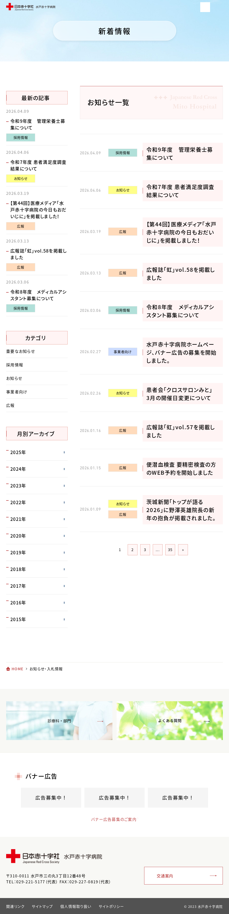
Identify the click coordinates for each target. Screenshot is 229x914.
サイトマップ (42, 906)
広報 (122, 231)
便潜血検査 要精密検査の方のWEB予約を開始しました (181, 468)
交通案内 (165, 876)
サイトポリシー (111, 906)
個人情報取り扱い (75, 906)
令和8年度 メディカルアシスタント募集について (180, 311)
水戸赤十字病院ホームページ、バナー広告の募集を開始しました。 (181, 352)
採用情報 (123, 152)
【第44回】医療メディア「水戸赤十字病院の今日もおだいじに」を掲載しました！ (181, 232)
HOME (17, 668)
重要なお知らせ (20, 351)
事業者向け (123, 351)
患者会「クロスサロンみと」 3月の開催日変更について (182, 394)
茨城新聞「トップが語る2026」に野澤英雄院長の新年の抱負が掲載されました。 (181, 510)
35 (170, 549)
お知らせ (123, 189)
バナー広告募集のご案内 (110, 819)
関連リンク (15, 906)
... (158, 549)
